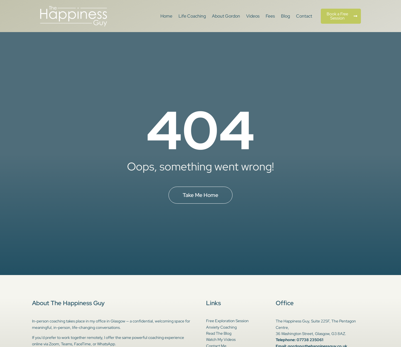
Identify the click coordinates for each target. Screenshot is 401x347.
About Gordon (226, 16)
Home (166, 16)
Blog (285, 16)
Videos (253, 16)
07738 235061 (310, 339)
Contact (304, 16)
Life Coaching (192, 16)
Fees (270, 16)
